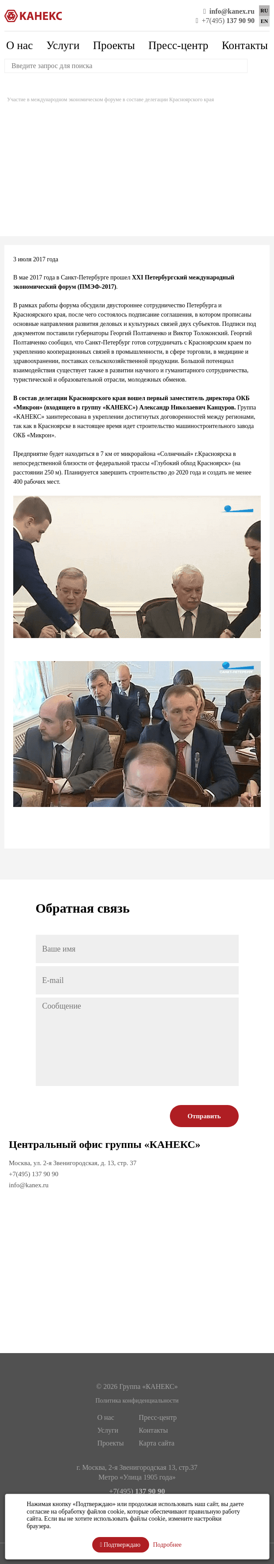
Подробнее (167, 1544)
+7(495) (225, 20)
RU (264, 11)
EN (264, 21)
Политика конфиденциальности (137, 1400)
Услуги (62, 45)
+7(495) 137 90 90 (33, 1174)
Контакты (245, 45)
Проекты (114, 45)
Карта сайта (157, 1443)
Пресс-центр (178, 45)
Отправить (204, 1116)
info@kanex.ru (29, 1185)
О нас (19, 45)
